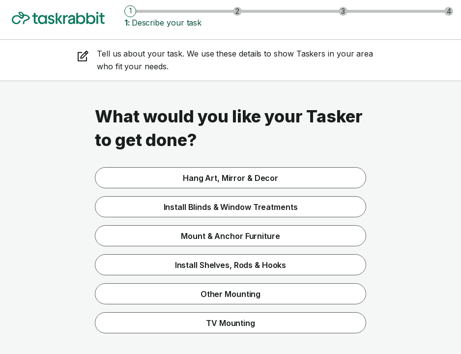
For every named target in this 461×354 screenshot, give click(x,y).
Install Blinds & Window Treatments (231, 207)
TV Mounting (230, 323)
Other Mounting (230, 294)
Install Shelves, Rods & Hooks (231, 265)
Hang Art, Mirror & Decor (230, 178)
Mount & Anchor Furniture (230, 236)
